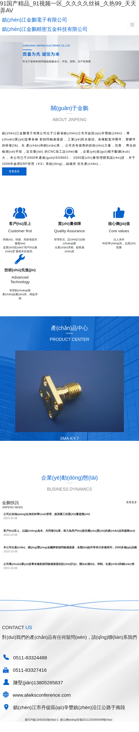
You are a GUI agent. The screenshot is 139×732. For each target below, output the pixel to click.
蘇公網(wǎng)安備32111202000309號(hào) (86, 693)
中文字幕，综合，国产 (47, 725)
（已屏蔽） (78, 725)
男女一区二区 (25, 725)
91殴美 (66, 725)
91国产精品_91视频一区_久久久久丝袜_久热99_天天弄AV (35, 721)
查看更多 (14, 174)
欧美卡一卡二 (8, 725)
